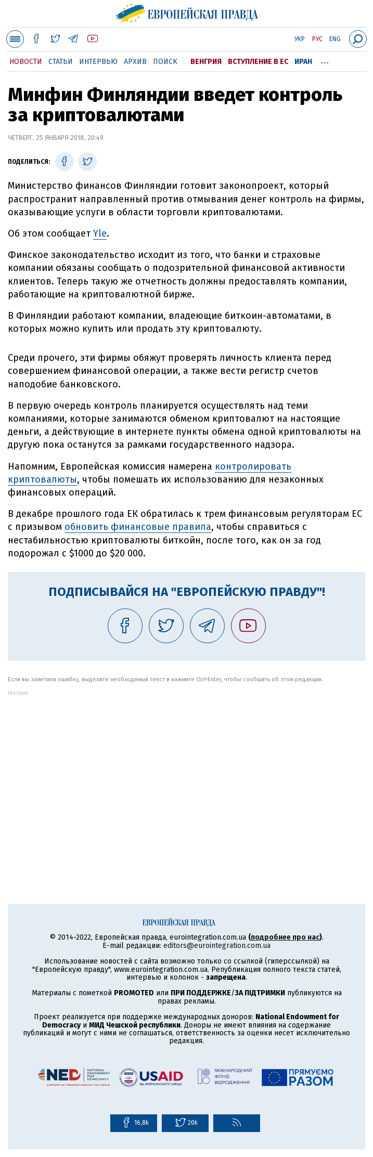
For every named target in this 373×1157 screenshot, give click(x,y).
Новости (25, 61)
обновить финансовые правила (138, 526)
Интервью (98, 61)
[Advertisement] (186, 768)
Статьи (60, 61)
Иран (303, 61)
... (324, 60)
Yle (100, 233)
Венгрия (206, 61)
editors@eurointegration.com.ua (217, 945)
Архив (135, 61)
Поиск (165, 61)
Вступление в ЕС (258, 61)
